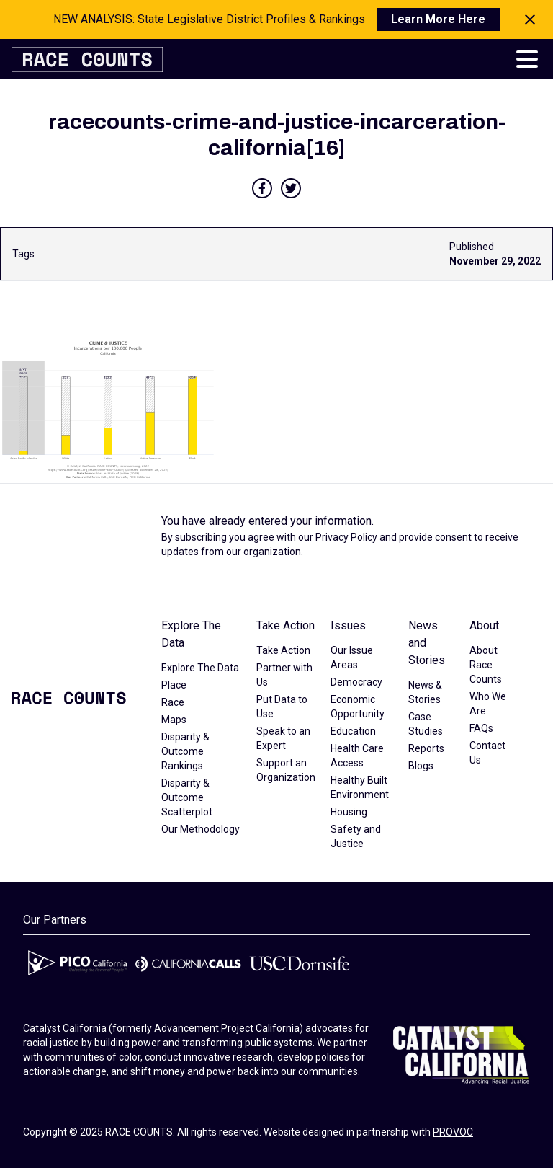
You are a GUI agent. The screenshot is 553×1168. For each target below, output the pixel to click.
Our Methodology (200, 829)
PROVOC (453, 1132)
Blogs (420, 765)
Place (173, 685)
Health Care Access (357, 756)
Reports (426, 748)
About (484, 625)
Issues (348, 625)
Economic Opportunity (358, 707)
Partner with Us (284, 675)
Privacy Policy (346, 537)
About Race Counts (485, 665)
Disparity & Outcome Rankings (185, 751)
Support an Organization (285, 770)
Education (353, 731)
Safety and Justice (356, 836)
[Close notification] (530, 19)
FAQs (481, 728)
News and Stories (426, 643)
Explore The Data (191, 634)
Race (172, 702)
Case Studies (425, 724)
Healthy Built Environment (360, 787)
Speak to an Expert (283, 738)
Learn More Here (438, 19)
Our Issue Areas (352, 658)
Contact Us (487, 753)
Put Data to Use (281, 707)
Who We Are (487, 704)
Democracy (356, 682)
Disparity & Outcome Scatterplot (186, 797)
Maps (173, 719)
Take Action (285, 625)
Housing (349, 812)
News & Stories (425, 692)
